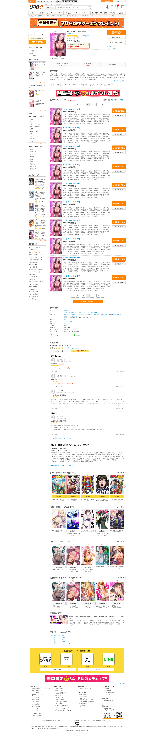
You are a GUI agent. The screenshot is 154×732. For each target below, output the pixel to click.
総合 (33, 13)
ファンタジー (33, 119)
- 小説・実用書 (35, 701)
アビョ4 (105, 607)
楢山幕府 (42, 198)
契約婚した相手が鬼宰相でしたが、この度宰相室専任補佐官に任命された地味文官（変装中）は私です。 (40, 209)
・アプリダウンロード (85, 689)
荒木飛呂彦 (33, 169)
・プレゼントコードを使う (62, 707)
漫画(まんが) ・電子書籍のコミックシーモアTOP (42, 16)
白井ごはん (57, 531)
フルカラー (100, 85)
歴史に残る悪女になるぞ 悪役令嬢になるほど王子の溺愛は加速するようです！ (40, 182)
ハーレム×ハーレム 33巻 (71, 146)
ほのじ (70, 500)
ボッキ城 (105, 568)
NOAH (36, 93)
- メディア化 (35, 708)
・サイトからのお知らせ (61, 709)
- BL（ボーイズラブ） (37, 694)
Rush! (76, 16)
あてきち (119, 500)
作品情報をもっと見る (120, 81)
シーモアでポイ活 (35, 272)
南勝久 (31, 161)
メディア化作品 (34, 277)
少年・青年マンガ (61, 16)
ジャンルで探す (50, 7)
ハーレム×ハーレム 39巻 (71, 257)
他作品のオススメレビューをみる (62, 465)
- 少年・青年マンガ (37, 690)
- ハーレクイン (35, 703)
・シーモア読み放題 (36, 714)
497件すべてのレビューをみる (61, 438)
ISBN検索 (98, 720)
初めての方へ (33, 53)
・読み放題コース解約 (61, 701)
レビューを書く (72, 38)
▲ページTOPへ (121, 683)
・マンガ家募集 (107, 690)
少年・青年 (41, 13)
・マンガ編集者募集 (108, 692)
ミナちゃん (71, 571)
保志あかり (38, 185)
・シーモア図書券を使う (61, 705)
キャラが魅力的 (80, 315)
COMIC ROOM (105, 500)
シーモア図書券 (34, 294)
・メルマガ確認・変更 (61, 692)
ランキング (34, 252)
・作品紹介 (106, 689)
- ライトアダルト (36, 710)
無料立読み (73, 531)
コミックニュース (35, 291)
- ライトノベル (35, 697)
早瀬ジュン (42, 187)
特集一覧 (32, 279)
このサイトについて (91, 720)
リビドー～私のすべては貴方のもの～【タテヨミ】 (40, 74)
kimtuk (89, 571)
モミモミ (59, 571)
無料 (58, 85)
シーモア (32, 1)
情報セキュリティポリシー (67, 720)
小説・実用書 (94, 13)
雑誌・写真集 (103, 13)
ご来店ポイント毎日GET (36, 269)
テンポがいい (89, 315)
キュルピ (119, 607)
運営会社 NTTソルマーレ (106, 720)
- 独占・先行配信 (36, 706)
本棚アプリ (33, 299)
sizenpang (100, 607)
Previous (51, 486)
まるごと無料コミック (36, 254)
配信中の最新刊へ (112, 49)
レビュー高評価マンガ (36, 284)
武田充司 (114, 500)
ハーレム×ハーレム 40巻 (71, 276)
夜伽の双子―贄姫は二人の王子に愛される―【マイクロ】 (40, 234)
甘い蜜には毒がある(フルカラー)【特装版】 (40, 64)
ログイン (119, 1)
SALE (64, 85)
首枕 (72, 33)
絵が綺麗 (113, 315)
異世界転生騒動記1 (73, 499)
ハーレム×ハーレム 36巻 (71, 202)
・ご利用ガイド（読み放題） (86, 701)
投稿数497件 (78, 36)
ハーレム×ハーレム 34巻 (71, 165)
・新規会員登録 (59, 688)
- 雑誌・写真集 (35, 699)
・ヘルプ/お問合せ (84, 696)
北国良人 (37, 198)
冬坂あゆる (98, 500)
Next (124, 487)
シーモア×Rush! (84, 16)
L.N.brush (37, 103)
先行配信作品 (33, 267)
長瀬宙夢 (119, 531)
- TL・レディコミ (36, 696)
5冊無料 (88, 496)
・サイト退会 (58, 703)
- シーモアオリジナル (37, 704)
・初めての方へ (83, 698)
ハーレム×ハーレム (95, 16)
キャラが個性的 (71, 315)
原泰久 (31, 159)
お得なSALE (33, 264)
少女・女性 (50, 13)
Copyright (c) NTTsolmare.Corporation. (77, 730)
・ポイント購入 (59, 690)
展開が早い (96, 315)
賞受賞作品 (33, 274)
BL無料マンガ (33, 262)
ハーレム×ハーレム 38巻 (71, 239)
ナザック (100, 568)
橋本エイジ (33, 166)
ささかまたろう (56, 500)
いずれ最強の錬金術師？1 (59, 499)
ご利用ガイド (33, 51)
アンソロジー (33, 151)
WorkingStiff (39, 104)
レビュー (46, 1)
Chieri (75, 535)
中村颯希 (41, 225)
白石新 (114, 531)
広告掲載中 (84, 85)
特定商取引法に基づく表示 (80, 720)
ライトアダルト (121, 13)
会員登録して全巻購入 (88, 301)
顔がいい (78, 316)
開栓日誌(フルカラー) (58, 570)
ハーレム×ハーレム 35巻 (71, 183)
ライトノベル (85, 13)
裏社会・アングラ (34, 131)
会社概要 (43, 720)
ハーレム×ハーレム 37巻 (71, 220)
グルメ (31, 141)
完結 (52, 85)
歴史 (31, 134)
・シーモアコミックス (109, 694)
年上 (65, 315)
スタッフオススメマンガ (36, 281)
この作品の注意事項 (58, 58)
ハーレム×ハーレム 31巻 (71, 109)
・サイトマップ (83, 707)
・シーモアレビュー (36, 715)
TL (77, 13)
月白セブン (38, 214)
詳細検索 (32, 289)
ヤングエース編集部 (102, 535)
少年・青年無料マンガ (36, 259)
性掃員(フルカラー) (117, 606)
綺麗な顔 (119, 315)
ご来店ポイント (58, 670)
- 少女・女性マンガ (37, 692)
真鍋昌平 (32, 149)
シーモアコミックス (68, 13)
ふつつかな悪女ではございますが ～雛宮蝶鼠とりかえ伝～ (40, 222)
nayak (119, 568)
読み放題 (39, 1)
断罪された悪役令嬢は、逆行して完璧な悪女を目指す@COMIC (40, 195)
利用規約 (48, 720)
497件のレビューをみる (72, 348)
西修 (88, 500)
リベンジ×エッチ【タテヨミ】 (39, 100)
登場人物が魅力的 (105, 315)
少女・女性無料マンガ (36, 257)
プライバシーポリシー (56, 720)
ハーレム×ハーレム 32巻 (71, 128)
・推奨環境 (82, 705)
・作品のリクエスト (84, 703)
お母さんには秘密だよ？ (40, 91)
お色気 (31, 129)
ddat (86, 571)
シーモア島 (54, 1)
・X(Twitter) (106, 702)
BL (59, 13)
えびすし (37, 200)
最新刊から (123, 100)
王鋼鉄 (76, 571)
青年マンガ (70, 16)
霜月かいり (33, 156)
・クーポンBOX (59, 697)
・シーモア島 (82, 694)
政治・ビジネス (34, 136)
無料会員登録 (106, 1)
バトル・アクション (35, 124)
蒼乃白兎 (72, 535)
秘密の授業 (73, 570)
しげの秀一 (33, 171)
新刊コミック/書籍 (34, 247)
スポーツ (32, 138)
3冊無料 (58, 496)
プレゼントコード (35, 296)
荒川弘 (31, 154)
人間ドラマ (109, 85)
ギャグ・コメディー (35, 126)
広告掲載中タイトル (35, 286)
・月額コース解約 (59, 699)
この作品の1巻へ (112, 46)
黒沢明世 (32, 164)
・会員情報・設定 (59, 693)
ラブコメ (32, 121)
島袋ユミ (37, 236)
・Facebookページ (108, 700)
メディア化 (112, 13)
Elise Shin (115, 568)
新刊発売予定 (33, 249)
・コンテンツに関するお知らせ (63, 710)
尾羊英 (36, 225)
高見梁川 (75, 500)
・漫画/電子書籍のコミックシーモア (40, 689)
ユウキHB (88, 607)
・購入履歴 (58, 695)
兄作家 (114, 607)
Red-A (69, 33)
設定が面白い (71, 316)
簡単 (110, 100)
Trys (62, 531)
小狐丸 (62, 500)
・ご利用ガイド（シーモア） (86, 700)
